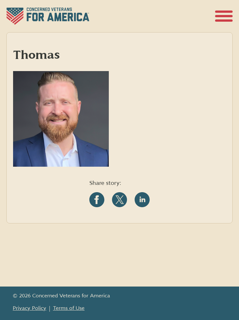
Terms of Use (69, 308)
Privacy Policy (29, 308)
